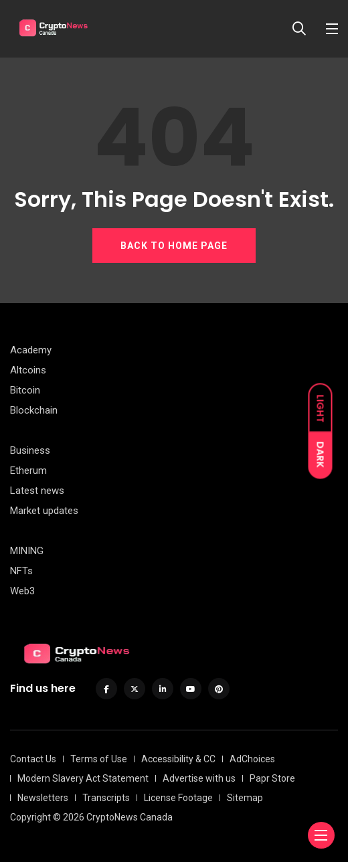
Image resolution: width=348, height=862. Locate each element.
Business (30, 450)
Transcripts (106, 797)
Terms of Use (98, 759)
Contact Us (33, 759)
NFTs (21, 571)
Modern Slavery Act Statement (83, 778)
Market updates (44, 511)
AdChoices (252, 759)
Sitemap (245, 797)
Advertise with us (199, 778)
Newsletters (42, 797)
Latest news (37, 491)
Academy (31, 350)
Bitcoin (25, 390)
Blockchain (34, 410)
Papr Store (272, 778)
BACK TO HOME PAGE (174, 245)
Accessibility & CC (178, 759)
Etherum (28, 470)
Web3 (22, 591)
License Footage (178, 797)
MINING (27, 551)
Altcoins (28, 370)
